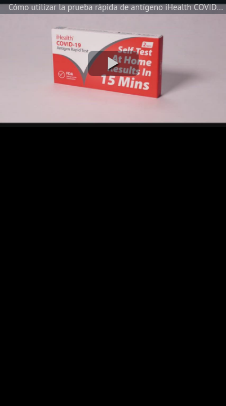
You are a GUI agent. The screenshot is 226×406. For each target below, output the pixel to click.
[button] (113, 63)
